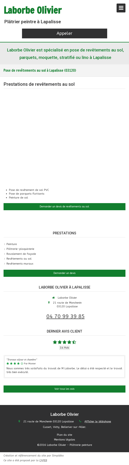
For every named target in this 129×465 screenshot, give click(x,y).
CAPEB (43, 460)
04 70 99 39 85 (65, 316)
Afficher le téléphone (97, 421)
